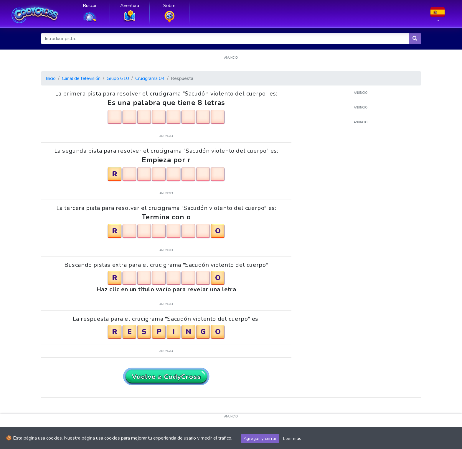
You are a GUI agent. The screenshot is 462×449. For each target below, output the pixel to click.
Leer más (292, 438)
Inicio (51, 78)
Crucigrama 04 (150, 78)
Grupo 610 (118, 78)
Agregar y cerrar (260, 438)
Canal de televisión (81, 78)
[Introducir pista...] (225, 38)
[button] (437, 16)
